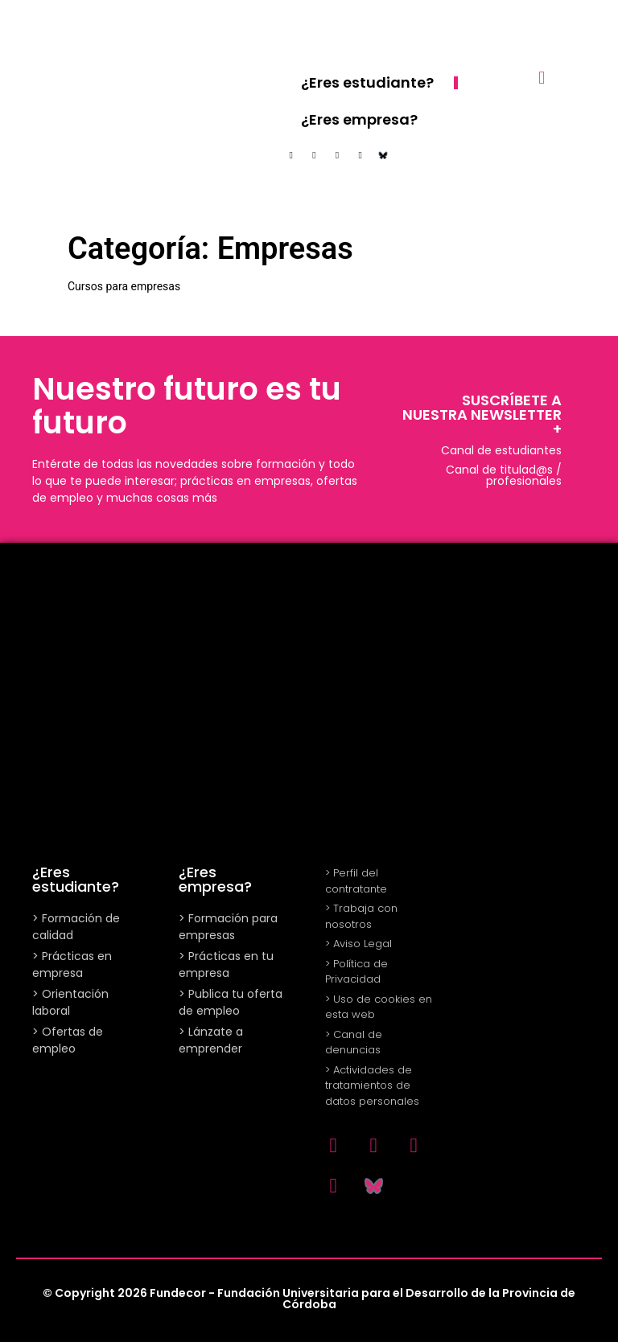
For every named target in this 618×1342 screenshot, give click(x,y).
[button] (542, 77)
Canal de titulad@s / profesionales (504, 475)
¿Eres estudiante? (367, 82)
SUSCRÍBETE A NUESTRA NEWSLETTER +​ (482, 414)
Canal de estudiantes (501, 450)
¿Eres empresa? (359, 119)
